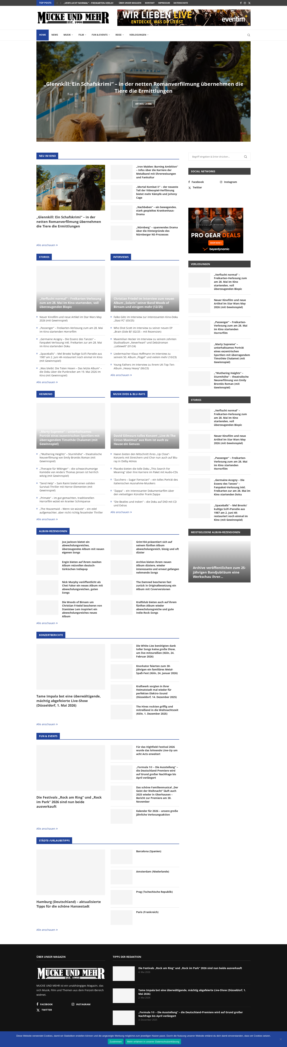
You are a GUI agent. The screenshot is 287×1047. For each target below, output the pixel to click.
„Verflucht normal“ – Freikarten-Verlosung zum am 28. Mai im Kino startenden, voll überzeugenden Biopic (70, 303)
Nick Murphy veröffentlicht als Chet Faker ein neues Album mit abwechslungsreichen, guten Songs (82, 587)
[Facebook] (240, 3)
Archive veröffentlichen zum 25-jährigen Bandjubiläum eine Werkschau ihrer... (219, 572)
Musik (67, 34)
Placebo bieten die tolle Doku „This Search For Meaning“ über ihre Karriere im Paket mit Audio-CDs (146, 470)
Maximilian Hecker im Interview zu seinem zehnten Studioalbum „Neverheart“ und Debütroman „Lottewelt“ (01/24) (145, 342)
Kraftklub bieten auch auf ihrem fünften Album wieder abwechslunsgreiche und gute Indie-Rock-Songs (156, 607)
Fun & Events (100, 34)
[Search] (249, 35)
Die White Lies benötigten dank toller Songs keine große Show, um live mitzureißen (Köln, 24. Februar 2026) (156, 651)
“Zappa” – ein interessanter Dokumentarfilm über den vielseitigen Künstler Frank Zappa (144, 492)
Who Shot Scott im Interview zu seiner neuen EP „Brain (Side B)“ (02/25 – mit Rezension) (143, 329)
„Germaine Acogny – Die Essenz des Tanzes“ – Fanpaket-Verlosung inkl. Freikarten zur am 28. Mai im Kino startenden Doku (71, 342)
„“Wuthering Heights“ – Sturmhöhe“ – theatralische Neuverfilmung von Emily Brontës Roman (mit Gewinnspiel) (71, 457)
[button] (57, 3)
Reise (118, 34)
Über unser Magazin (130, 2)
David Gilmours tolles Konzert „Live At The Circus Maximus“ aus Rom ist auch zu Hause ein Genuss (145, 440)
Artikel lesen (143, 111)
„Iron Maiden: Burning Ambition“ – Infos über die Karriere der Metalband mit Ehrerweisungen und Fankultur (157, 172)
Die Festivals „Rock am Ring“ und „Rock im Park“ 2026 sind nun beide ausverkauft (69, 802)
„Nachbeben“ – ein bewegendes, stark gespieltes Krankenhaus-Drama (156, 210)
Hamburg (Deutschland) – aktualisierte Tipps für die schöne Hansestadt (68, 904)
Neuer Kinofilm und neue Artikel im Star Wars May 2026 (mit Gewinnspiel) (71, 318)
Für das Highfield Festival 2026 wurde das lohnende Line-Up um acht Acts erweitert (157, 750)
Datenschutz (181, 2)
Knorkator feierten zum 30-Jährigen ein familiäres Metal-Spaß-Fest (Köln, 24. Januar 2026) (157, 669)
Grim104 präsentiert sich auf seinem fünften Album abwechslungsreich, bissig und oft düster (157, 547)
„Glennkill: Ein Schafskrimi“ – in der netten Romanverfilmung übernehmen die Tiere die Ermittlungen (143, 91)
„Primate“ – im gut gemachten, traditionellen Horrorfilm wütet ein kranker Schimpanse (67, 499)
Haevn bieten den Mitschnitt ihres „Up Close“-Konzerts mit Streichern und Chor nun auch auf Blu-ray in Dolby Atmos (146, 457)
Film (81, 34)
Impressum (164, 2)
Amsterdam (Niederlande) (152, 871)
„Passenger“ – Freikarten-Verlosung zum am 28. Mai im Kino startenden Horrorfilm (71, 329)
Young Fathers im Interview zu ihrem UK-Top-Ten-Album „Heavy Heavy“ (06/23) (144, 366)
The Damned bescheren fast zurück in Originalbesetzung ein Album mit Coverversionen (156, 585)
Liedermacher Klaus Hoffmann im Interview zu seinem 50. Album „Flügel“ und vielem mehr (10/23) (145, 355)
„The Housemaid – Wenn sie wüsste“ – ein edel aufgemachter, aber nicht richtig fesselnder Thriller (71, 510)
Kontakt (149, 2)
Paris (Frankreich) (147, 912)
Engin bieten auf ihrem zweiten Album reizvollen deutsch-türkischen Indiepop (81, 565)
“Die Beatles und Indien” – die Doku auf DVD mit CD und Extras (145, 503)
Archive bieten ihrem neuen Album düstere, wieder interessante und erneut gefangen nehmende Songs (157, 567)
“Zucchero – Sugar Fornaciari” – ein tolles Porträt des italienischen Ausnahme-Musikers (146, 481)
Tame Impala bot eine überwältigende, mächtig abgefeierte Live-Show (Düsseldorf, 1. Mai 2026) (68, 700)
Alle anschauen (47, 245)
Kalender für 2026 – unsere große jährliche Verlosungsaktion (157, 812)
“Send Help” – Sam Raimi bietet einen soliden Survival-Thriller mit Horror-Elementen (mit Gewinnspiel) (67, 487)
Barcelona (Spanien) (148, 851)
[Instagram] (245, 3)
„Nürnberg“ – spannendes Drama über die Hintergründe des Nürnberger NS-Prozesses (157, 231)
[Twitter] (249, 3)
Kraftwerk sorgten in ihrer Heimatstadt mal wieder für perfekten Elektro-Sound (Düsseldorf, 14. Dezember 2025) (156, 691)
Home (42, 34)
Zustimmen (116, 1041)
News (54, 34)
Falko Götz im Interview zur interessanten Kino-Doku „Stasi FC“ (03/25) (146, 318)
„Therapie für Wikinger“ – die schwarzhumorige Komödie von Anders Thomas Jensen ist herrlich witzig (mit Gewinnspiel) (69, 472)
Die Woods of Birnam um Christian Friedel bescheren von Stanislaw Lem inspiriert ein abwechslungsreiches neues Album (82, 609)
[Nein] (280, 1039)
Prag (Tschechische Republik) (154, 891)
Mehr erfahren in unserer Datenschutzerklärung (153, 1041)
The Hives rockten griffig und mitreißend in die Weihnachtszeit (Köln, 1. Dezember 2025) (157, 710)
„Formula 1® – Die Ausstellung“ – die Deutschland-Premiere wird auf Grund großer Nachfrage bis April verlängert (157, 772)
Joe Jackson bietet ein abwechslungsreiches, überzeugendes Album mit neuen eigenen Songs (83, 547)
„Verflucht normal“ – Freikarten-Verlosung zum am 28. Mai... (101, 3)
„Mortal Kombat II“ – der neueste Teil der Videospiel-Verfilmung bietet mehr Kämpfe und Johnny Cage (157, 192)
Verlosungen (137, 34)
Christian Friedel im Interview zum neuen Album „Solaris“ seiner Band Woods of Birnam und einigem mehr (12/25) (144, 303)
